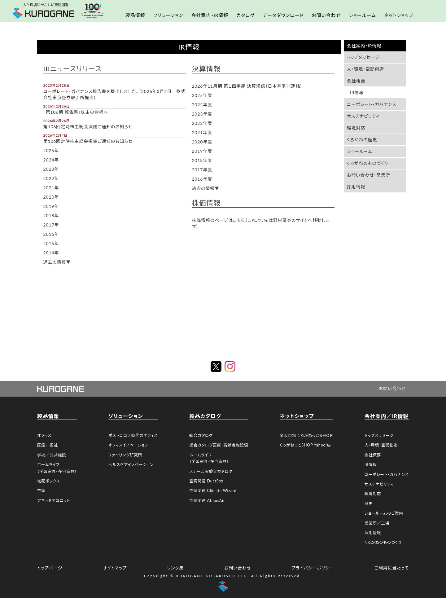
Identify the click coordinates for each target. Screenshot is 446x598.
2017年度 (202, 169)
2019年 (51, 206)
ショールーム (362, 15)
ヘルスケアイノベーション (131, 464)
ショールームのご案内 (384, 513)
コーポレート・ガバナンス (371, 104)
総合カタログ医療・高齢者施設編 (218, 445)
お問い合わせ (326, 15)
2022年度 (202, 123)
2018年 (51, 215)
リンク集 (175, 567)
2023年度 (202, 114)
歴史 (369, 503)
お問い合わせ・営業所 (368, 175)
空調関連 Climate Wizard (212, 490)
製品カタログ (205, 416)
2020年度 (202, 141)
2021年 (51, 187)
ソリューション (168, 15)
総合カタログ (201, 435)
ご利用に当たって (391, 567)
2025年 (51, 150)
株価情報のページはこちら (218, 220)
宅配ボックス (48, 481)
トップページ (49, 567)
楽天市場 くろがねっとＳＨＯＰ (306, 435)
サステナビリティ (363, 116)
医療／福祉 (47, 445)
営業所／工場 (377, 523)
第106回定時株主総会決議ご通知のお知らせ (88, 126)
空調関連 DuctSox (206, 481)
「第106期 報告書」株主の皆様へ (75, 112)
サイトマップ (115, 567)
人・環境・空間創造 (365, 69)
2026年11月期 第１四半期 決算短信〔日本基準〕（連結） (247, 86)
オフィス (44, 435)
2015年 (51, 243)
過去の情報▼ (57, 262)
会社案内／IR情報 (387, 416)
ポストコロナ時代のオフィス (133, 435)
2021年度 (202, 132)
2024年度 (202, 104)
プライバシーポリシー (312, 567)
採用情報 (356, 186)
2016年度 (202, 179)
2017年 (51, 224)
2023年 (51, 169)
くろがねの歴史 (362, 139)
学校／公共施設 (51, 455)
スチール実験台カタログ (210, 471)
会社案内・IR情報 (209, 15)
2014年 (51, 252)
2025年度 (202, 95)
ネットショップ (398, 15)
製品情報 (135, 15)
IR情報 (357, 92)
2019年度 (202, 151)
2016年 (51, 234)
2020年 (51, 197)
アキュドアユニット (53, 500)
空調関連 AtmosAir (207, 500)
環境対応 (356, 127)
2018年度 (202, 160)
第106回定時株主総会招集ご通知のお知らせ (88, 141)
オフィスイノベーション (128, 445)
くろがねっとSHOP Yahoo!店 (305, 445)
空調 (41, 490)
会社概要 (356, 80)
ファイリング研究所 (125, 455)
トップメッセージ (363, 57)
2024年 (51, 159)
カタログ (245, 15)
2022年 (51, 178)
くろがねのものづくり (367, 163)
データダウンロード (283, 15)
